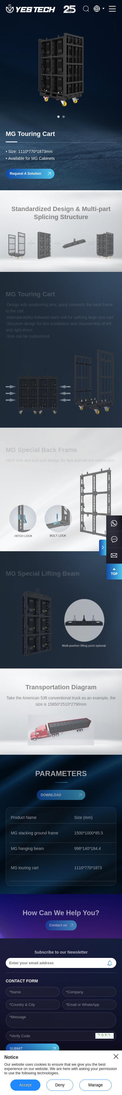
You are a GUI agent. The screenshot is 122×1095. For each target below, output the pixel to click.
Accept (25, 1085)
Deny (60, 1085)
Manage (95, 1085)
